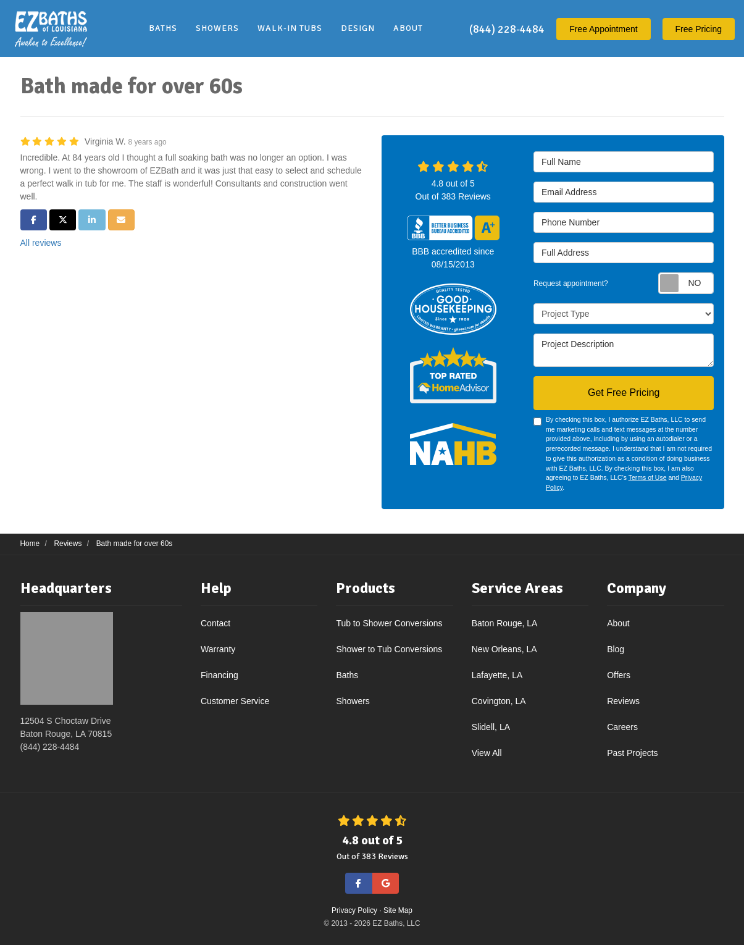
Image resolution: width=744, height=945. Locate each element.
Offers (618, 675)
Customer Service (235, 701)
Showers (352, 701)
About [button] (408, 28)
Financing (219, 675)
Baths (347, 675)
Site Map (397, 910)
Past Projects (632, 753)
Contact (215, 623)
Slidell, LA (491, 727)
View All (487, 753)
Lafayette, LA (497, 675)
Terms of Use (648, 477)
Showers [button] (217, 28)
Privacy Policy (354, 910)
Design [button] (358, 28)
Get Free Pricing (623, 392)
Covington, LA (499, 701)
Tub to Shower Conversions (389, 623)
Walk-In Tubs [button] (289, 28)
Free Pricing (698, 29)
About (618, 623)
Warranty (218, 649)
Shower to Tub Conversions (389, 649)
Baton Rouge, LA (505, 623)
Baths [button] (163, 28)
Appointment (603, 29)
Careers (622, 727)
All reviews (41, 243)
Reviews (623, 701)
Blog (615, 649)
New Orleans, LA (504, 649)
